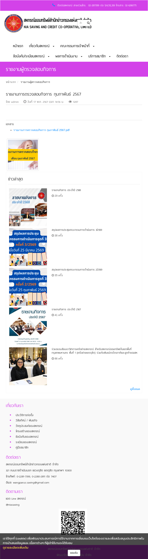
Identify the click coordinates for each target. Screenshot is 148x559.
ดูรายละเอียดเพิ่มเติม (15, 547)
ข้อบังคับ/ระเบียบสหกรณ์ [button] (31, 56)
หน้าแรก (18, 46)
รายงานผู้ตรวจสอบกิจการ (35, 81)
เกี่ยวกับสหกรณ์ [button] (41, 46)
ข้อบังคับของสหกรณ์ (27, 436)
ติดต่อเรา (122, 56)
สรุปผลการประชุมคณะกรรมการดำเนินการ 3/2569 (77, 230)
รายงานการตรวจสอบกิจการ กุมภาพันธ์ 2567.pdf (41, 130)
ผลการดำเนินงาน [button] (68, 56)
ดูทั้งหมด (135, 389)
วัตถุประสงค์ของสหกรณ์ (29, 425)
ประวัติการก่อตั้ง (24, 415)
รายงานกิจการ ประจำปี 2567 (66, 309)
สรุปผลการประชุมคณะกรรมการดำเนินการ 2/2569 (77, 269)
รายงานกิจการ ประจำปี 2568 (66, 190)
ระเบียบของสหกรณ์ (26, 442)
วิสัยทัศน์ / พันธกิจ (26, 420)
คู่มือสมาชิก (22, 447)
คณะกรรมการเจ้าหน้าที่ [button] (77, 46)
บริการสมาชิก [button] (99, 56)
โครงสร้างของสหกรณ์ (28, 431)
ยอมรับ (74, 553)
